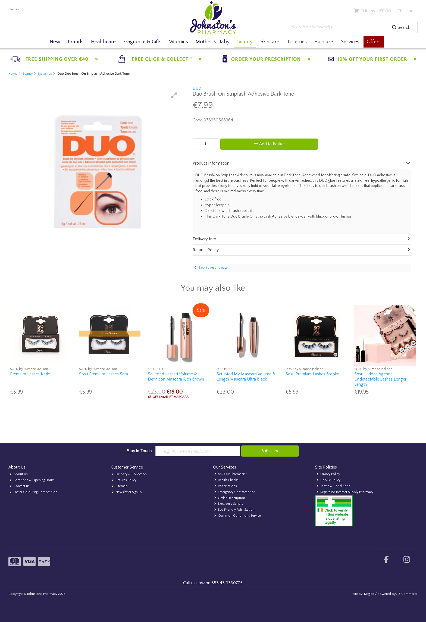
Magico (369, 594)
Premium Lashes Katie (30, 374)
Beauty (245, 42)
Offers (374, 42)
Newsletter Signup (127, 492)
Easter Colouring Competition (33, 492)
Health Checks (226, 480)
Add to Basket (268, 144)
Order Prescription (229, 498)
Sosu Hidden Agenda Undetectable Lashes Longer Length (380, 379)
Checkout (406, 10)
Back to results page (213, 267)
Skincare (269, 42)
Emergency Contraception (235, 492)
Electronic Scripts (228, 504)
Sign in (14, 9)
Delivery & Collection (129, 474)
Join (25, 9)
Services (350, 42)
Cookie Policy (328, 480)
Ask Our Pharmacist (230, 474)
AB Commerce (407, 594)
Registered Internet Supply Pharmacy (344, 492)
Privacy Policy (328, 474)
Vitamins (178, 42)
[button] (174, 95)
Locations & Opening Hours (32, 480)
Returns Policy (124, 480)
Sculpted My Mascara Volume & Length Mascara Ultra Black (246, 377)
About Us (19, 474)
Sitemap (120, 486)
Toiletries (297, 42)
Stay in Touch (139, 450)
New (55, 42)
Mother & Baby (213, 42)
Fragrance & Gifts (142, 42)
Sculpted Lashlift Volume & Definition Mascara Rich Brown (176, 377)
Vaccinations (225, 486)
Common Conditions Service (237, 515)
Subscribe (270, 450)
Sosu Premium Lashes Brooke (312, 374)
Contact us (20, 486)
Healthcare (103, 42)
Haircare (323, 42)
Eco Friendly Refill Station (234, 509)
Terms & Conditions (333, 486)
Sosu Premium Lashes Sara (103, 374)
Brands (75, 42)
